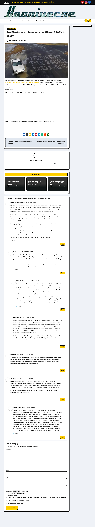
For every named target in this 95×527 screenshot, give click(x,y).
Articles (17, 20)
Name (7, 469)
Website (8, 483)
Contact (24, 20)
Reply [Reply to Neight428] (62, 369)
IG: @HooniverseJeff (48, 165)
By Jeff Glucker (12, 40)
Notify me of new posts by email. (15, 502)
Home (6, 20)
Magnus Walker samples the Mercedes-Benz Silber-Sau (57, 182)
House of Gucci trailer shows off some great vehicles (13, 182)
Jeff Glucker (37, 160)
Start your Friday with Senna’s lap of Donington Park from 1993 (35, 182)
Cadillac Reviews (77, 525)
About (11, 20)
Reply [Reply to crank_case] (62, 243)
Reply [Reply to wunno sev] (62, 398)
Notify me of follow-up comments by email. (18, 499)
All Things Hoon (11, 525)
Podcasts (38, 20)
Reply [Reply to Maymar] (62, 345)
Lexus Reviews (54, 526)
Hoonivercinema (11, 28)
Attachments (9, 490)
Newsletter (31, 20)
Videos (45, 20)
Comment (8, 448)
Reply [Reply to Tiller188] (62, 436)
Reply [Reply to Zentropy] (62, 272)
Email (7, 476)
